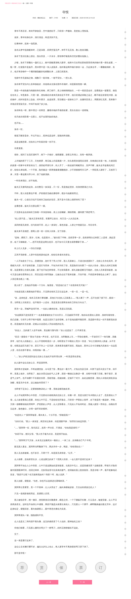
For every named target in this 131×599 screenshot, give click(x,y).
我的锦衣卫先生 (16, 3)
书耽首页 (7, 3)
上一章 (48, 582)
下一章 (82, 582)
